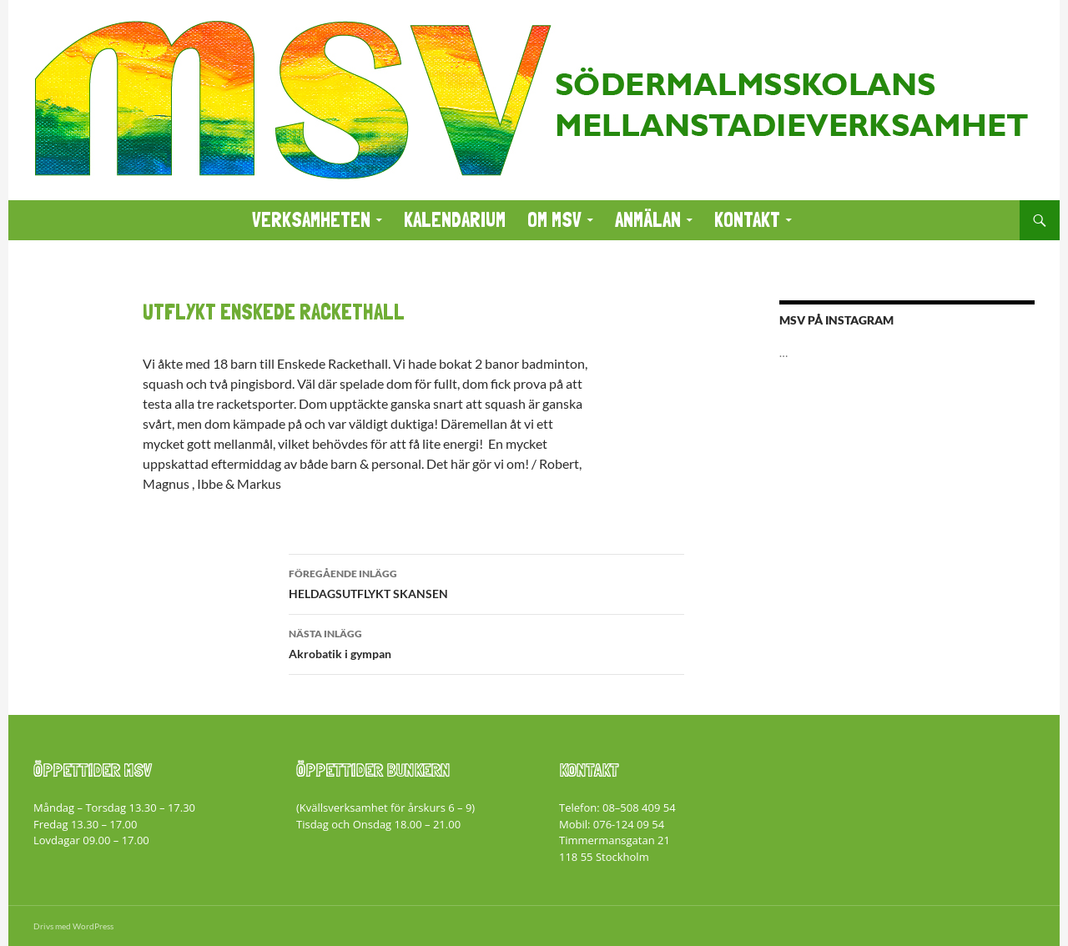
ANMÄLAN (648, 220)
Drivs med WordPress (73, 926)
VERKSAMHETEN (311, 220)
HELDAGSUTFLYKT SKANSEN (486, 582)
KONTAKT (747, 220)
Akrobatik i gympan (486, 642)
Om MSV (554, 220)
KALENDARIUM (455, 220)
